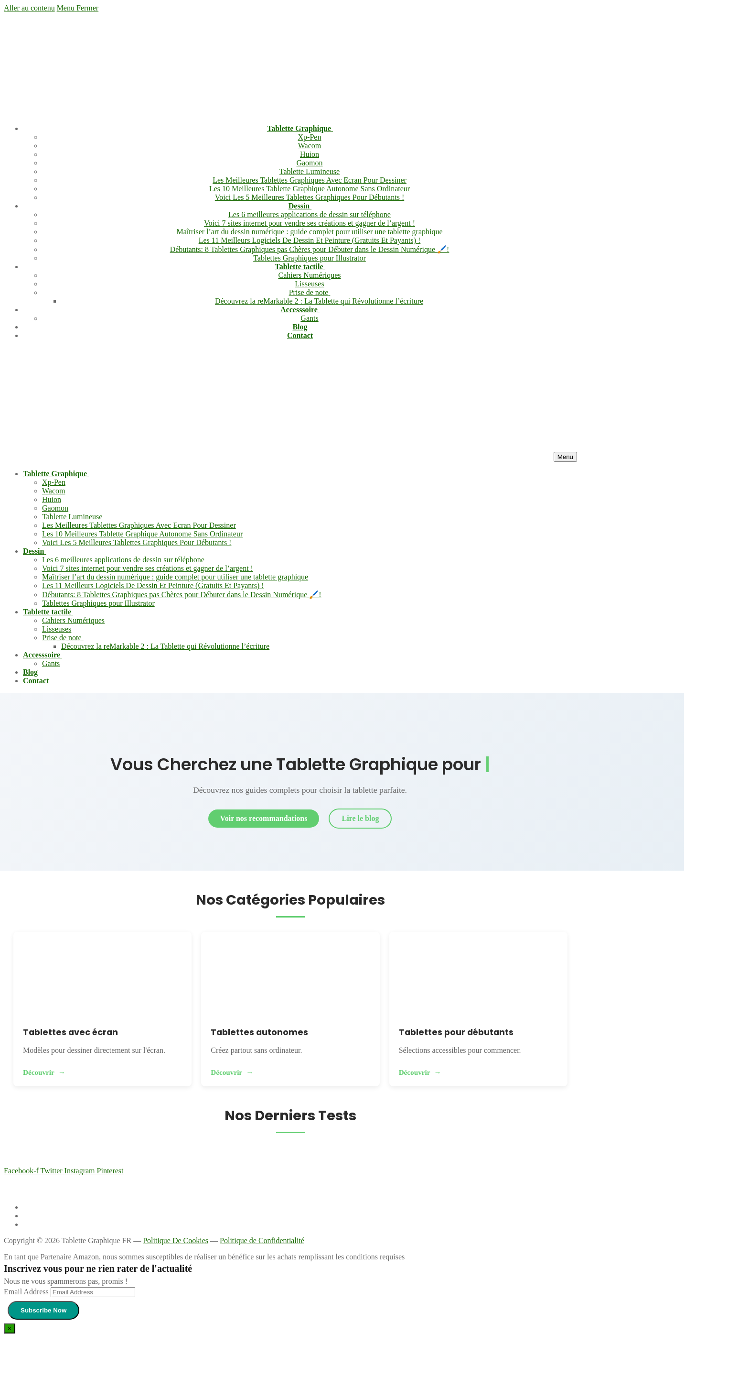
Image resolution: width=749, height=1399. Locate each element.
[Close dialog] (9, 1328)
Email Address (26, 1292)
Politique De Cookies (175, 1240)
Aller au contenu (29, 8)
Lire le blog (360, 818)
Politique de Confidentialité (262, 1240)
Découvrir (38, 1072)
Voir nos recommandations (264, 818)
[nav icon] (565, 457)
